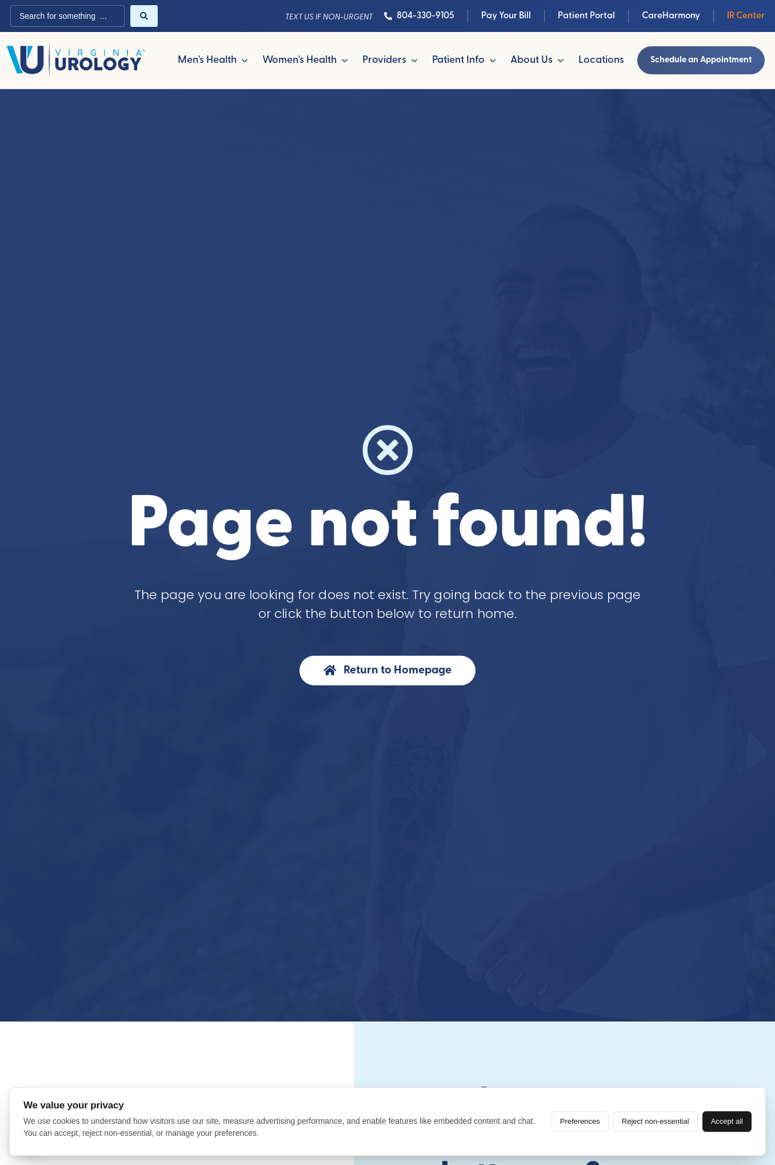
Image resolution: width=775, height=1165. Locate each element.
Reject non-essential (655, 1121)
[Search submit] (144, 16)
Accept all (727, 1121)
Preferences (580, 1121)
